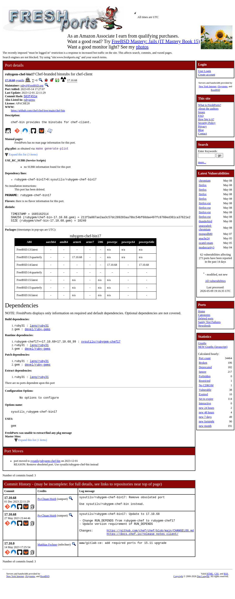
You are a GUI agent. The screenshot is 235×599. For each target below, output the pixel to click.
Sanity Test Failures (209, 322)
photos (142, 46)
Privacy (202, 126)
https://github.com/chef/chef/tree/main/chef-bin (38, 111)
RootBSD (215, 90)
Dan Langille (203, 593)
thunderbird (205, 221)
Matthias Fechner (47, 562)
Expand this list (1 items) (32, 451)
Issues (201, 112)
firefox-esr (205, 203)
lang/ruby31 (39, 331)
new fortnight (206, 421)
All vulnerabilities (215, 281)
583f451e (31, 97)
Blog (200, 130)
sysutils (20, 80)
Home (201, 311)
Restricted (204, 380)
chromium (204, 180)
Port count (205, 358)
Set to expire (206, 399)
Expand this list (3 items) (23, 156)
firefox (203, 185)
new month (205, 426)
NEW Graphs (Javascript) (212, 346)
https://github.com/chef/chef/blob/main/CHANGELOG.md (150, 547)
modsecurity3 (206, 247)
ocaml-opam (206, 243)
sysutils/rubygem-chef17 (101, 348)
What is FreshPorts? (209, 105)
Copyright (178, 593)
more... (202, 162)
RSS (226, 591)
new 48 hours (206, 412)
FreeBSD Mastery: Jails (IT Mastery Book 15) (156, 41)
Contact (202, 133)
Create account (206, 74)
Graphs (202, 343)
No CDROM (206, 385)
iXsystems (222, 86)
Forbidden (204, 376)
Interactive (205, 403)
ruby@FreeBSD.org (31, 85)
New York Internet (207, 86)
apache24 (204, 238)
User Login (204, 71)
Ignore (202, 371)
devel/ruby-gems (37, 335)
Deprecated (205, 367)
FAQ (200, 115)
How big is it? (206, 119)
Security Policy (207, 123)
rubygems (29, 100)
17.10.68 (10, 80)
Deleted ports (205, 318)
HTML (210, 591)
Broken (203, 362)
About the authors (208, 108)
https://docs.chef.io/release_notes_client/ (142, 551)
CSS (216, 591)
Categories (204, 315)
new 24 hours (206, 408)
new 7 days (205, 417)
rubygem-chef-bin (50, 472)
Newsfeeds (204, 325)
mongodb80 (205, 234)
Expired (203, 394)
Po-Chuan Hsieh (47, 510)
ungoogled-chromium (205, 227)
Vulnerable (205, 389)
